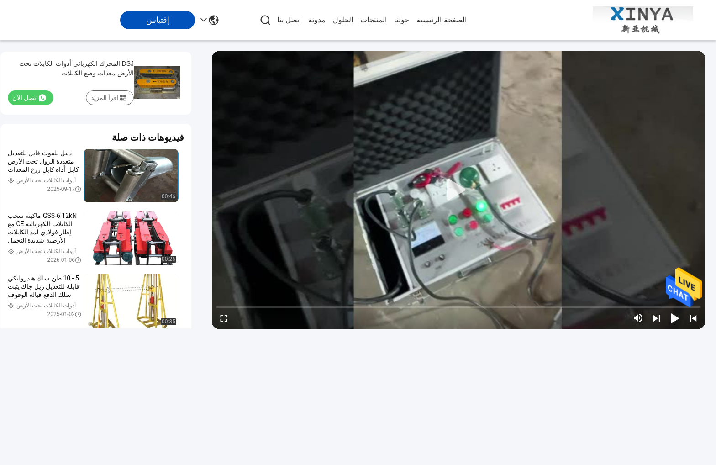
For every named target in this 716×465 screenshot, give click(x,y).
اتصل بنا (289, 20)
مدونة (317, 20)
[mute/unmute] (638, 318)
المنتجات (373, 20)
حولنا (401, 20)
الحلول (343, 20)
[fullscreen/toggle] (224, 318)
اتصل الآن (29, 98)
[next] (657, 318)
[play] (458, 190)
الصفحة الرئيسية (441, 20)
